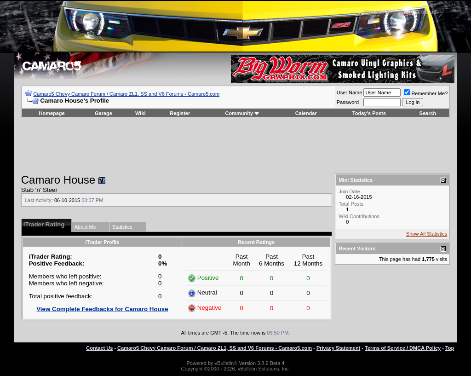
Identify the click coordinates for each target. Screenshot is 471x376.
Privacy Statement (338, 348)
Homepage (51, 113)
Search (428, 113)
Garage (103, 113)
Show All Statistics (426, 234)
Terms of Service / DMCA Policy (403, 348)
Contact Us (99, 348)
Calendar (306, 113)
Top (449, 348)
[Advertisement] (235, 146)
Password (348, 102)
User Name (349, 92)
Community (242, 113)
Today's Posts (369, 113)
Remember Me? (426, 93)
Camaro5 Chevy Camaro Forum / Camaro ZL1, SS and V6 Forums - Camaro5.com (126, 94)
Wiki (140, 113)
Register (180, 113)
